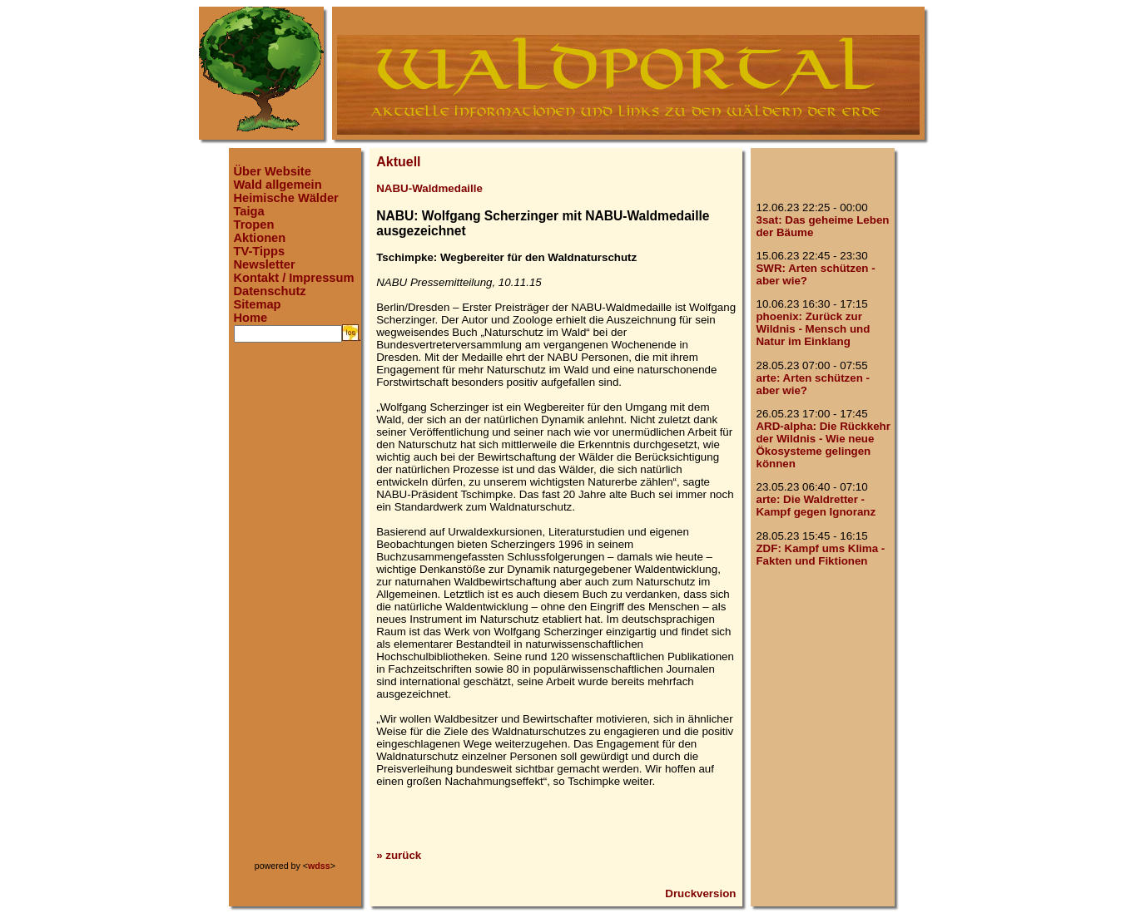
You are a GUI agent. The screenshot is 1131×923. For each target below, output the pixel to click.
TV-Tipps (259, 251)
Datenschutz (270, 291)
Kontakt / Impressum (294, 277)
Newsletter (264, 264)
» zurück (398, 855)
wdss (319, 866)
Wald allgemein (278, 184)
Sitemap (257, 304)
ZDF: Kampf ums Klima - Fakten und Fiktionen (820, 554)
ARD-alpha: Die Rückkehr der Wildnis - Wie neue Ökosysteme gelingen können (823, 445)
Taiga (249, 211)
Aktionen (260, 237)
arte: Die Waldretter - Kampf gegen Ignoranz (816, 505)
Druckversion (700, 893)
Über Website (272, 171)
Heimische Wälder (286, 198)
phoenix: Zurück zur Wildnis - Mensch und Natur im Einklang (813, 329)
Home (251, 317)
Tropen (254, 224)
